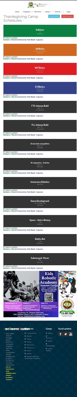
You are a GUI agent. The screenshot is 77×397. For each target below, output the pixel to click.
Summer (49, 337)
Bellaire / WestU (10, 40)
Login (68, 12)
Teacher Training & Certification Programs (32, 357)
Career (28, 339)
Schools (58, 12)
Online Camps (49, 350)
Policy (28, 342)
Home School (30, 333)
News (28, 351)
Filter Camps (67, 16)
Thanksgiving (50, 345)
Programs (27, 12)
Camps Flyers (54, 16)
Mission (28, 336)
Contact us (29, 348)
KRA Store (37, 12)
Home (17, 12)
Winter (49, 341)
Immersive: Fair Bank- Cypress (30, 40)
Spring (49, 333)
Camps (48, 12)
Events (28, 353)
